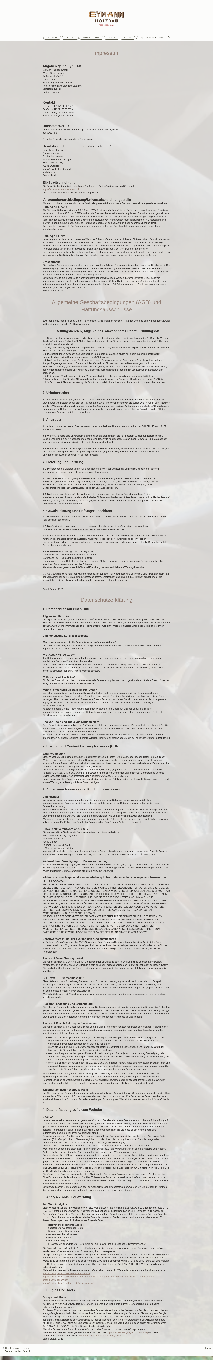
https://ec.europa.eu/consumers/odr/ (61, 189)
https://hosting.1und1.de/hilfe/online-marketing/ (67, 1273)
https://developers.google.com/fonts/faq (127, 1332)
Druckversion (11, 1348)
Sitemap (25, 1348)
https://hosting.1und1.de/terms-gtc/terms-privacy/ (68, 1283)
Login (208, 1348)
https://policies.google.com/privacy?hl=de (100, 1335)
